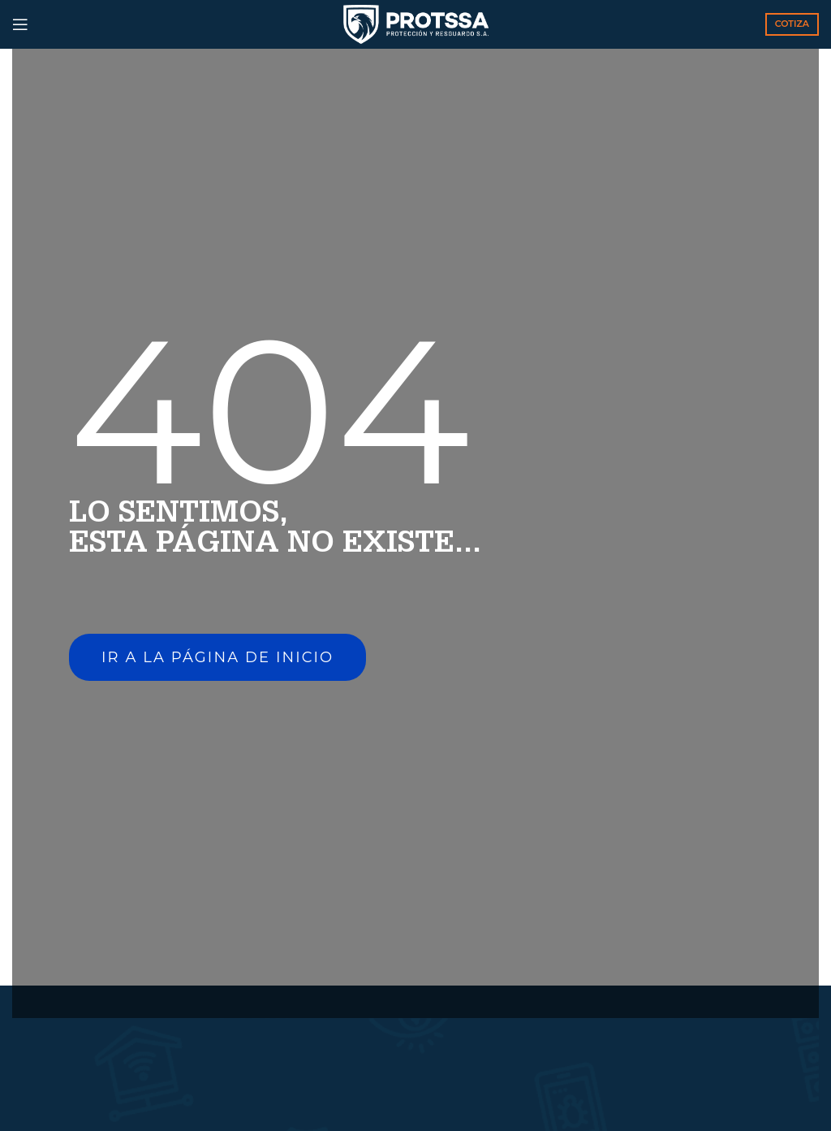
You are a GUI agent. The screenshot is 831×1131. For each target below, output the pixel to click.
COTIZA (792, 23)
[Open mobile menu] (20, 24)
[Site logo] (416, 23)
